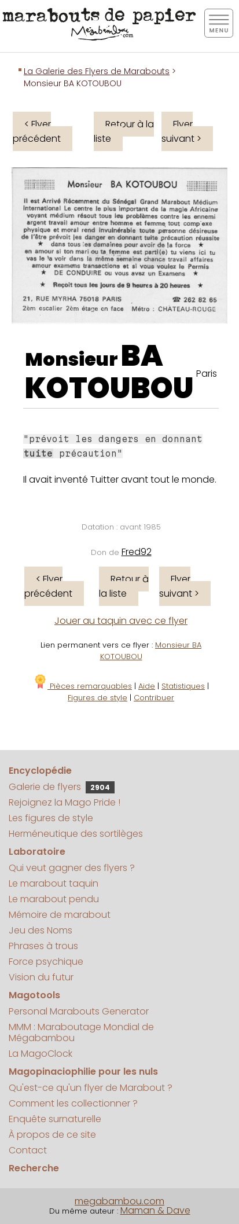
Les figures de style (51, 818)
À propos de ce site (52, 1134)
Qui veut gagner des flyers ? (72, 867)
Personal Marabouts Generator (79, 1011)
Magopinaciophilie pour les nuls (83, 1071)
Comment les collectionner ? (73, 1103)
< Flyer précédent (37, 131)
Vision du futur (41, 977)
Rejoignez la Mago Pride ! (64, 802)
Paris (206, 373)
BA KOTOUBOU (109, 372)
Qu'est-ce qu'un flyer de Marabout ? (90, 1087)
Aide (146, 686)
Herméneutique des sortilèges (76, 833)
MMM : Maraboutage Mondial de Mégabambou (81, 1032)
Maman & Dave (155, 1210)
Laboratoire (37, 851)
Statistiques (183, 686)
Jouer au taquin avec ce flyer (120, 620)
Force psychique (46, 961)
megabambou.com (119, 1201)
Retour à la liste (124, 131)
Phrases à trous (43, 946)
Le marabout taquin (53, 883)
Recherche (34, 1168)
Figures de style (97, 697)
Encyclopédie (40, 770)
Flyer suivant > (181, 131)
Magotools (34, 995)
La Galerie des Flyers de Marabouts (97, 71)
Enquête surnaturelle (55, 1119)
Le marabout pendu (54, 899)
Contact (28, 1150)
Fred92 (137, 551)
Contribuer (154, 697)
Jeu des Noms (40, 930)
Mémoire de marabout (60, 914)
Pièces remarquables (82, 686)
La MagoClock (40, 1053)
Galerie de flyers (62, 786)
